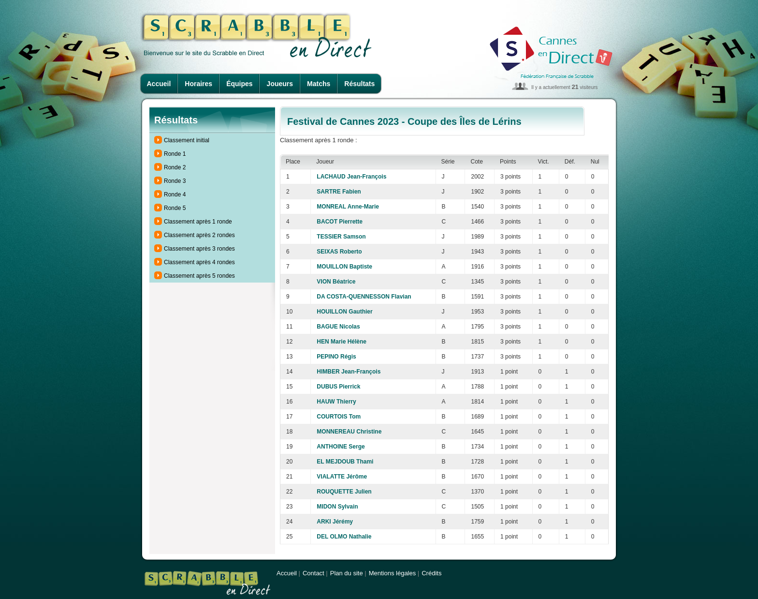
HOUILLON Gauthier (344, 311)
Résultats (359, 84)
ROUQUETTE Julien (344, 491)
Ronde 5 (175, 208)
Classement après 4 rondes (199, 262)
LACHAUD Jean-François (351, 176)
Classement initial (186, 140)
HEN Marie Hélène (341, 341)
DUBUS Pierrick (338, 386)
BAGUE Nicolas (338, 326)
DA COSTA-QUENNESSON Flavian (364, 296)
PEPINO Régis (336, 356)
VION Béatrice (336, 281)
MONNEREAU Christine (349, 431)
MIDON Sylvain (337, 506)
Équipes (239, 84)
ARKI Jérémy (335, 521)
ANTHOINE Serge (340, 446)
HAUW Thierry (336, 401)
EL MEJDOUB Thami (345, 461)
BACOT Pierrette (340, 221)
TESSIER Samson (341, 236)
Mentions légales (392, 573)
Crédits (431, 573)
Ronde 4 (175, 194)
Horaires (198, 84)
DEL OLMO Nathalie (344, 536)
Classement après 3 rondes (199, 248)
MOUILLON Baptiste (344, 266)
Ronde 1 (175, 153)
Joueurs (280, 84)
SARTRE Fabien (339, 191)
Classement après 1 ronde (198, 221)
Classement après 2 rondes (199, 235)
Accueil (159, 84)
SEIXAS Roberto (339, 251)
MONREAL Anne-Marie (348, 206)
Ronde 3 (175, 181)
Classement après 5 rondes (199, 275)
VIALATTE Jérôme (342, 476)
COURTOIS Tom (339, 416)
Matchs (318, 84)
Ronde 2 (175, 167)
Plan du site (346, 573)
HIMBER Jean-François (348, 371)
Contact (313, 573)
